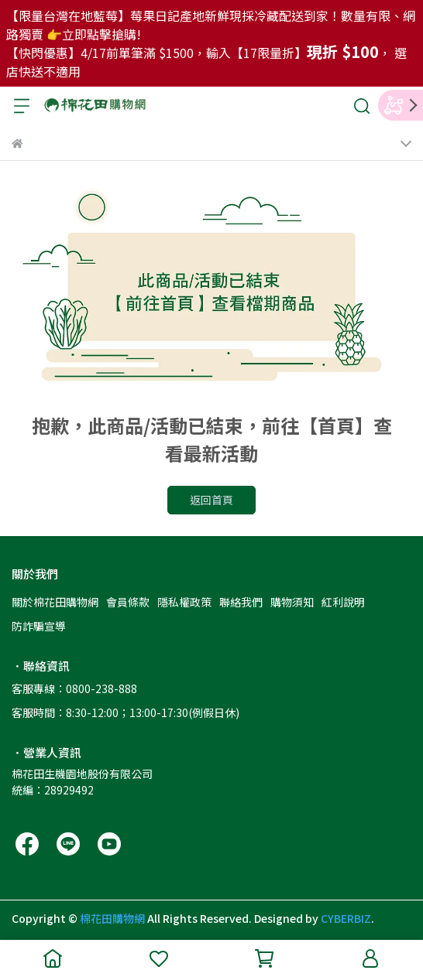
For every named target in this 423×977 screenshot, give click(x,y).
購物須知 (292, 602)
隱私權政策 (184, 602)
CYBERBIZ (346, 918)
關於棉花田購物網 (55, 602)
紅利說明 (343, 602)
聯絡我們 (241, 602)
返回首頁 (211, 499)
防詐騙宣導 (39, 626)
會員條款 (128, 602)
